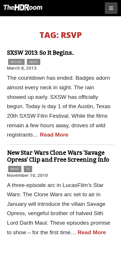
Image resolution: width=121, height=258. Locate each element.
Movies (16, 62)
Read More (54, 135)
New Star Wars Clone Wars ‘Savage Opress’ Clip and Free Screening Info (58, 156)
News (33, 62)
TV (28, 169)
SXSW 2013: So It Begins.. (40, 52)
